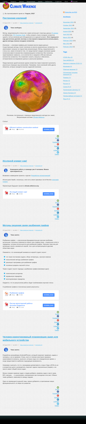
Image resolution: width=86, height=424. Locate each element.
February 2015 (68, 40)
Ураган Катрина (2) (69, 93)
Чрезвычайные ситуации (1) (72, 96)
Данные (21, 1)
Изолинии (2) (67, 66)
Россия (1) (66, 83)
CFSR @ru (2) (67, 57)
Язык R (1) (66, 99)
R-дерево (55, 33)
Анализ (40, 1)
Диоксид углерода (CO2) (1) (72, 63)
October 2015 (67, 25)
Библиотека (48, 1)
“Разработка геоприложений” (40, 175)
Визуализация (31, 1)
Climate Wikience (38, 117)
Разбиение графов (17, 293)
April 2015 (66, 34)
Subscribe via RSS (71, 12)
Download (48, 129)
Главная (5, 1)
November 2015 (68, 22)
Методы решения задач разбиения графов (26, 225)
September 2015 (68, 28)
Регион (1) (66, 80)
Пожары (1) (67, 77)
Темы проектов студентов (26, 23)
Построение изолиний (15, 18)
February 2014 (68, 47)
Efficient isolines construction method (24, 127)
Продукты (13, 1)
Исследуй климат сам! (15, 161)
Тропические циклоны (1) (71, 90)
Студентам (58, 1)
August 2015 (67, 31)
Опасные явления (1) (70, 69)
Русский (74, 1)
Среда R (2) (67, 87)
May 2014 (66, 43)
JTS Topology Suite (19, 35)
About (66, 1)
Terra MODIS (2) (68, 60)
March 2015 (67, 37)
